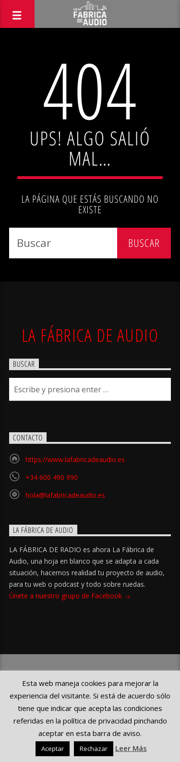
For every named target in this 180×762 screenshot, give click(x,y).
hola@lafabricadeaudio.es (65, 495)
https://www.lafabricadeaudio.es (75, 459)
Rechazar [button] (94, 748)
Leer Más (131, 748)
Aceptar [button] (52, 748)
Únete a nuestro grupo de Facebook (70, 596)
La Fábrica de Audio (90, 335)
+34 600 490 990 (51, 477)
